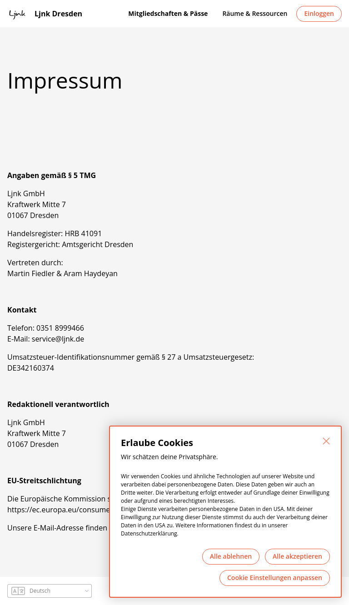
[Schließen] (326, 441)
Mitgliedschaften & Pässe (168, 13)
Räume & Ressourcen (254, 13)
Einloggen (319, 13)
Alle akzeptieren (297, 556)
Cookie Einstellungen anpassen (274, 577)
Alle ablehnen (231, 556)
